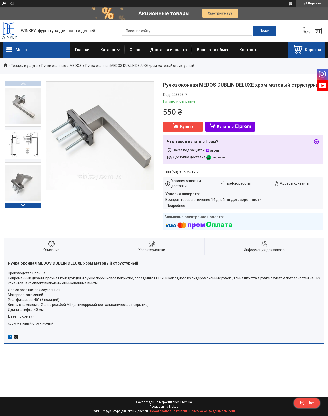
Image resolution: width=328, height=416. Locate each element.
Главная (82, 50)
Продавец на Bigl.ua (164, 406)
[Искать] (264, 31)
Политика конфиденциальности (212, 411)
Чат (307, 403)
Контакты (248, 50)
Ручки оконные (53, 66)
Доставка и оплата (168, 50)
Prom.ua (186, 402)
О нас (135, 50)
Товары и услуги (24, 66)
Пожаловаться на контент (168, 411)
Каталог (108, 50)
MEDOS (76, 66)
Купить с (234, 126)
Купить (187, 126)
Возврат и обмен (213, 50)
